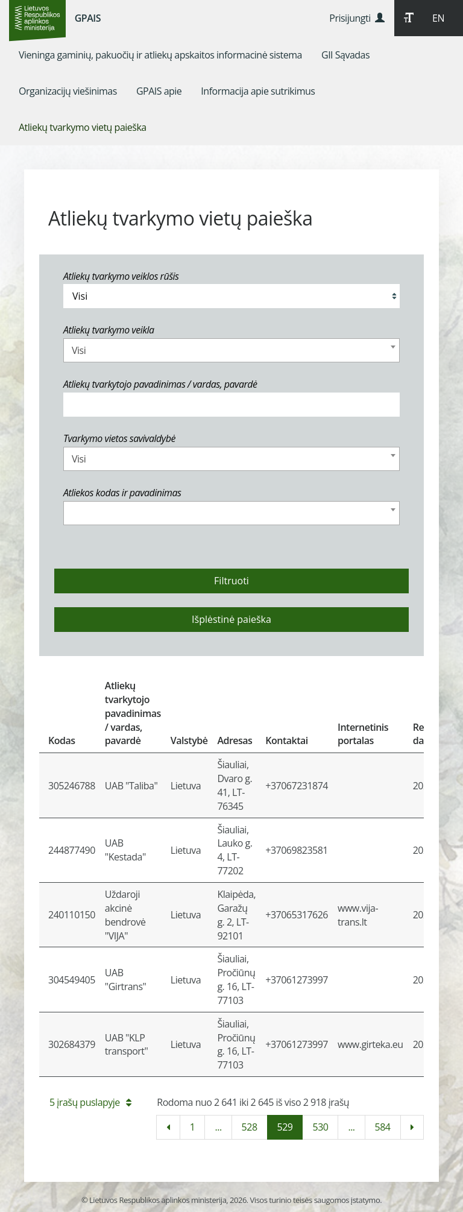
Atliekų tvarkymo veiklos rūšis (120, 276)
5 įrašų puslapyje (90, 1102)
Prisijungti (356, 18)
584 (383, 1127)
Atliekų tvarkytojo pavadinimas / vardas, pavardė (160, 384)
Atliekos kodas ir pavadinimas (122, 492)
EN (438, 18)
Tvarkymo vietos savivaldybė (119, 438)
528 (249, 1127)
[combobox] (231, 350)
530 (320, 1127)
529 (285, 1127)
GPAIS (88, 18)
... (218, 1127)
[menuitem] (160, 55)
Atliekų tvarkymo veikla (108, 329)
